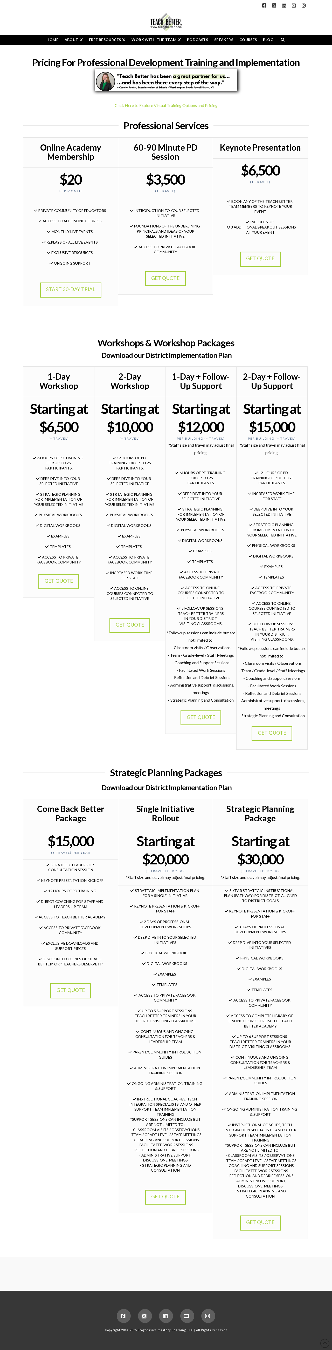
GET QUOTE (165, 278)
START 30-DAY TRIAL (70, 289)
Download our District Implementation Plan (166, 355)
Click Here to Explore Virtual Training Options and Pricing (166, 105)
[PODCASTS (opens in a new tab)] (197, 40)
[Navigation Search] (282, 40)
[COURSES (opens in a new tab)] (248, 40)
